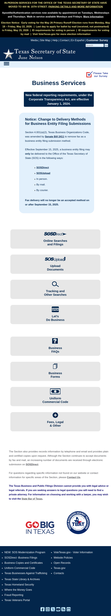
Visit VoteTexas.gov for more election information (62, 34)
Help (55, 40)
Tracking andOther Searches (55, 291)
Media (34, 40)
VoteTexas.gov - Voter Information (73, 552)
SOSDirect (42, 167)
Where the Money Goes (18, 589)
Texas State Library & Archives (22, 579)
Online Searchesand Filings (55, 241)
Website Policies (63, 557)
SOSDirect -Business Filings (20, 557)
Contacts (59, 573)
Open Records (62, 562)
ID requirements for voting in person (53, 30)
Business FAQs (55, 348)
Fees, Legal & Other (55, 422)
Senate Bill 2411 (54, 136)
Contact (64, 40)
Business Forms (55, 373)
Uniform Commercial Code (55, 399)
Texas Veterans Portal (17, 600)
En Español (77, 40)
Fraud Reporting (13, 594)
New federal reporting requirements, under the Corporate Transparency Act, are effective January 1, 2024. (58, 99)
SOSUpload (43, 173)
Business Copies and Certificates (23, 562)
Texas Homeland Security (19, 584)
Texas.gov (59, 568)
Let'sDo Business (55, 317)
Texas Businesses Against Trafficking (25, 573)
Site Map (45, 40)
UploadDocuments (55, 266)
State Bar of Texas (31, 498)
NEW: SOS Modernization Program (24, 552)
